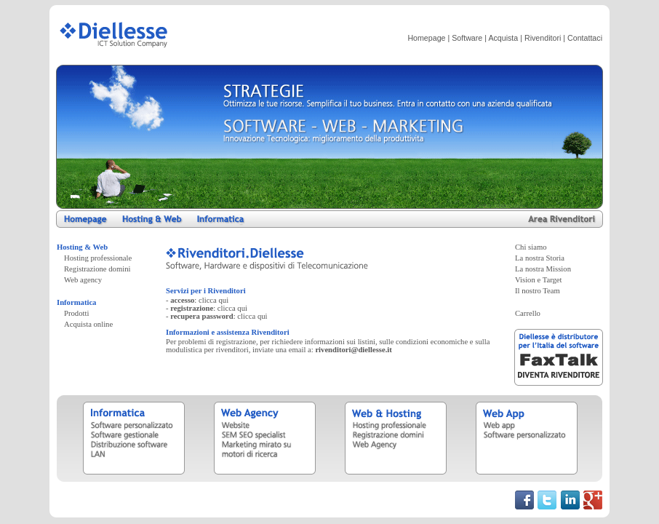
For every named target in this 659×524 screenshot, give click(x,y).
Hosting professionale (98, 258)
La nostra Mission (543, 269)
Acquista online (88, 324)
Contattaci (584, 37)
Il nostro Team (537, 291)
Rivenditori (542, 37)
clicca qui (213, 300)
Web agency (83, 280)
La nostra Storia (539, 258)
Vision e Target (538, 280)
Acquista (503, 37)
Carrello (527, 313)
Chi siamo (531, 247)
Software (467, 37)
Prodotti (76, 313)
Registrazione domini (97, 269)
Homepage (426, 37)
